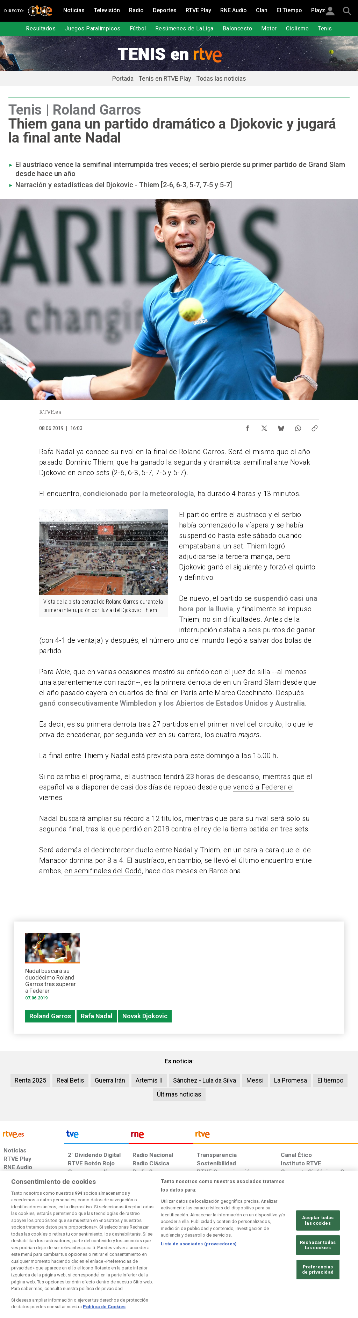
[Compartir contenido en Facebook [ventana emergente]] (247, 426)
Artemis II (149, 1080)
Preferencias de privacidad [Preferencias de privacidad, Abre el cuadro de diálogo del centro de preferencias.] (318, 1289)
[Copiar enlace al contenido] (314, 426)
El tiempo (330, 1080)
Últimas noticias (179, 1094)
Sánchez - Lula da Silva (204, 1080)
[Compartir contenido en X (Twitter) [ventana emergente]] (264, 426)
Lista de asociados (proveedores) (199, 1264)
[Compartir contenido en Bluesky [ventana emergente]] (281, 426)
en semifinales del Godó (103, 871)
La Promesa (290, 1080)
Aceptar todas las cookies (318, 1241)
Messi (255, 1080)
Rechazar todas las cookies (318, 1265)
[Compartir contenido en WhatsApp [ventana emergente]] (297, 426)
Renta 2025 (30, 1080)
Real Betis (70, 1080)
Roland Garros (201, 451)
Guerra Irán (110, 1080)
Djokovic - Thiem (132, 185)
